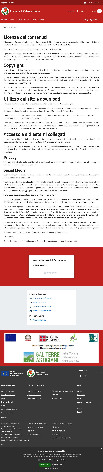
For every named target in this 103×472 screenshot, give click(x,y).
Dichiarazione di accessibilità (61, 438)
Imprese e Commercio (34, 395)
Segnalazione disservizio (35, 427)
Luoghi (79, 408)
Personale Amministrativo (10, 409)
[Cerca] (99, 11)
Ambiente (55, 394)
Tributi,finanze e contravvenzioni (63, 391)
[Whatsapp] (81, 11)
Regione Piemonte (7, 2)
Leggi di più (76, 456)
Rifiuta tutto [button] (58, 465)
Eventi (79, 412)
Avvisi (79, 398)
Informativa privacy (58, 430)
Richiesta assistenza (33, 434)
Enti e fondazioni (7, 402)
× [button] (101, 449)
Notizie (79, 391)
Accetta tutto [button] (44, 465)
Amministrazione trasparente (62, 423)
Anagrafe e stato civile (34, 391)
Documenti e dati (7, 413)
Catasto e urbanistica (34, 398)
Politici (3, 405)
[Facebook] (76, 11)
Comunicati (81, 395)
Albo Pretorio (56, 427)
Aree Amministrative (8, 395)
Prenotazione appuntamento (36, 423)
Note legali (55, 434)
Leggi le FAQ (31, 430)
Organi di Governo (7, 391)
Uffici (3, 398)
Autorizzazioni (57, 398)
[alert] (51, 459)
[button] (51, 469)
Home (6, 27)
